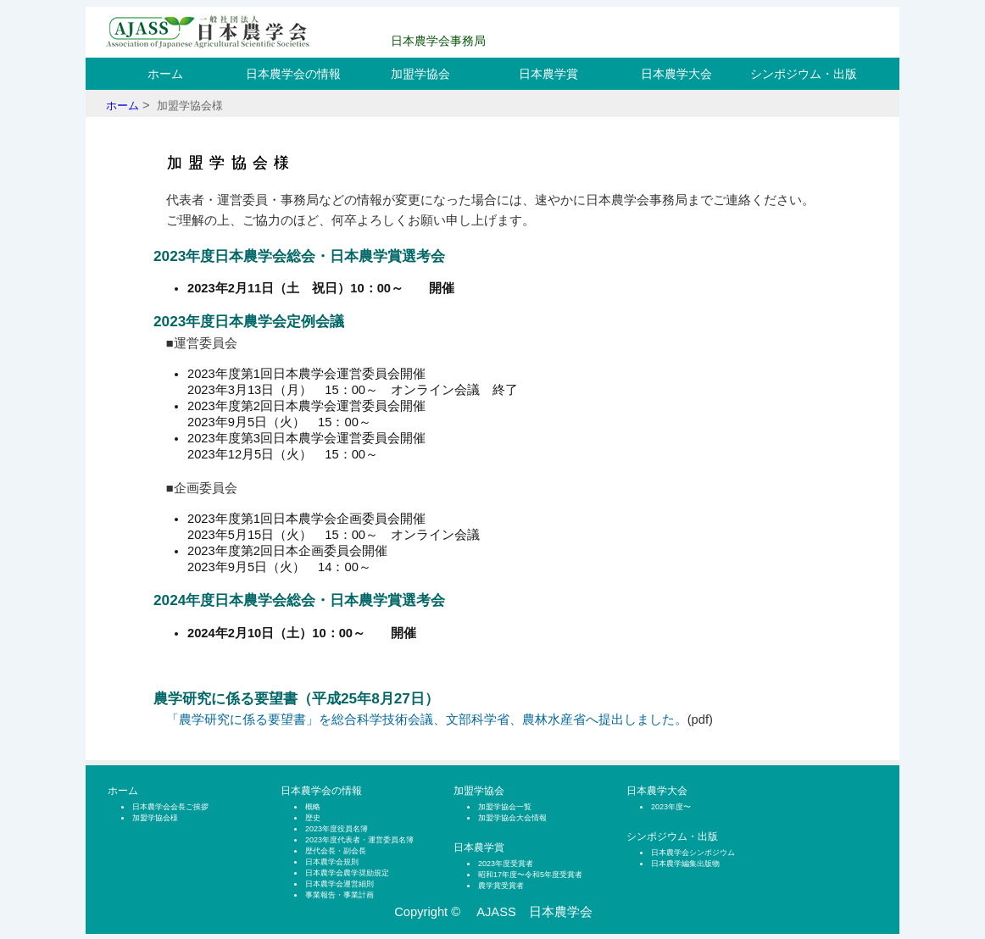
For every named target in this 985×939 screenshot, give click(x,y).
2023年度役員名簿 (336, 829)
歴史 (312, 818)
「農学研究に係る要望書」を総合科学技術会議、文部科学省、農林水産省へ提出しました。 (426, 719)
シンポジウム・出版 (803, 74)
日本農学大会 (676, 74)
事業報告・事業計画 (339, 895)
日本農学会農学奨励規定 (347, 873)
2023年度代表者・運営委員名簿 (359, 840)
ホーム (165, 74)
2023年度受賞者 (505, 863)
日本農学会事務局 (438, 40)
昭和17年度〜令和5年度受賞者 (530, 874)
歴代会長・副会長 (335, 851)
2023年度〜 (671, 807)
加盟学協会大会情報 (512, 818)
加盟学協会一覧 (504, 807)
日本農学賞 (548, 74)
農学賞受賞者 (501, 885)
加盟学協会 (420, 74)
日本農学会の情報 (293, 74)
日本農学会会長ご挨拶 (170, 807)
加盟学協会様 (155, 818)
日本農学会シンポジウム (693, 852)
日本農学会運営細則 (339, 884)
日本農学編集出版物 (685, 863)
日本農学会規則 (332, 862)
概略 (312, 807)
